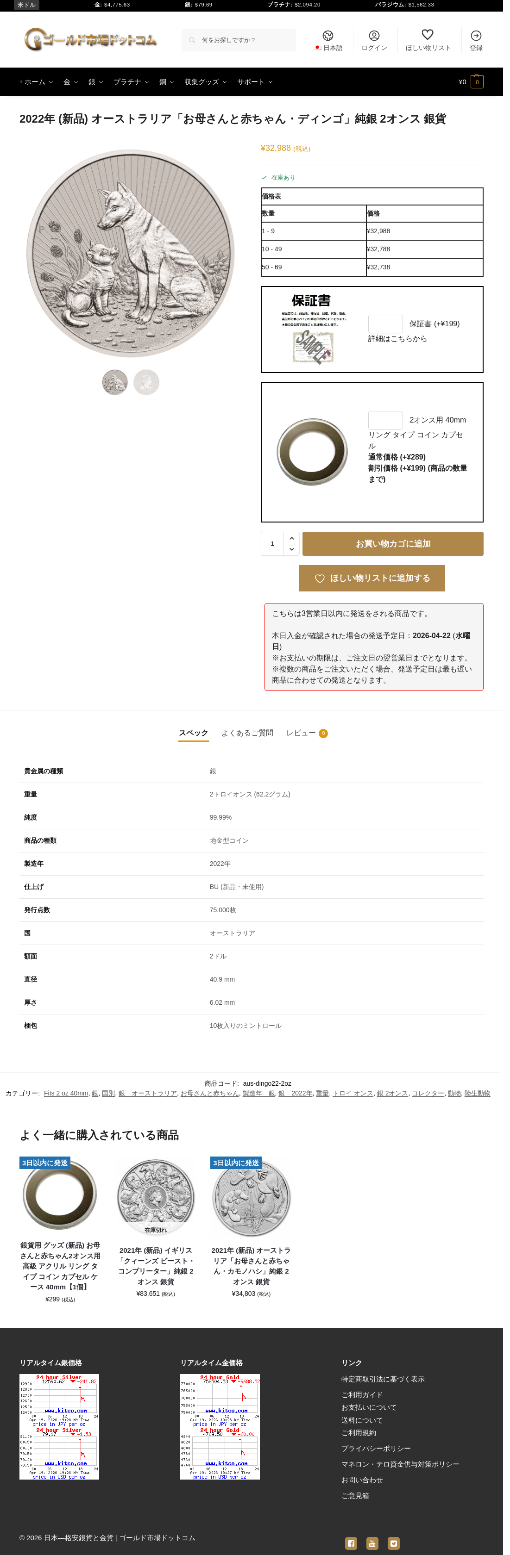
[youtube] (372, 1538)
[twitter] (394, 1538)
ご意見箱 (355, 1495)
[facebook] (351, 1538)
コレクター (428, 1093)
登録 (476, 40)
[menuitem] (328, 40)
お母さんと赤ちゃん (210, 1093)
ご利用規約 (358, 1433)
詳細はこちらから (398, 338)
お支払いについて (369, 1407)
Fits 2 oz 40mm (66, 1093)
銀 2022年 (295, 1093)
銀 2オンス (393, 1093)
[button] (471, 82)
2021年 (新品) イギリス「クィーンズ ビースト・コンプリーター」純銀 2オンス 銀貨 (156, 1266)
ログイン (374, 40)
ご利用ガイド (362, 1395)
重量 (322, 1093)
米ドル (27, 4)
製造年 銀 (259, 1093)
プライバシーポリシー (376, 1448)
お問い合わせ (362, 1480)
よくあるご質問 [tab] (247, 733)
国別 (108, 1093)
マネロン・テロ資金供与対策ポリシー (400, 1464)
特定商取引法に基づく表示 (383, 1379)
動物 (454, 1093)
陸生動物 (478, 1093)
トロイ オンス (353, 1093)
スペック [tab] (193, 733)
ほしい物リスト (428, 40)
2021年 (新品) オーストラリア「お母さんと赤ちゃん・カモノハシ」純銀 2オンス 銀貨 (251, 1266)
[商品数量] (272, 544)
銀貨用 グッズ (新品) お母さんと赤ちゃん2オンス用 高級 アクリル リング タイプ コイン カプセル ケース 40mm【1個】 (60, 1266)
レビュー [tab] (307, 733)
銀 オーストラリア (148, 1093)
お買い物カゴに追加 (393, 543)
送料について (362, 1420)
